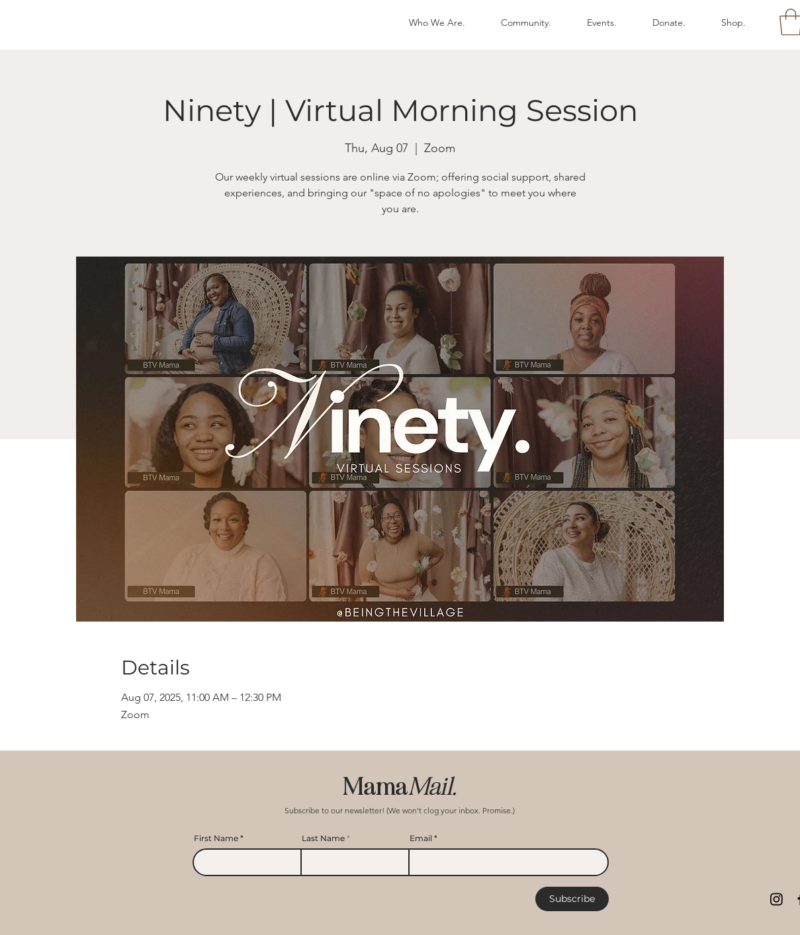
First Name (216, 838)
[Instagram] (776, 899)
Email (421, 838)
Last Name (323, 838)
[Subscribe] (572, 899)
